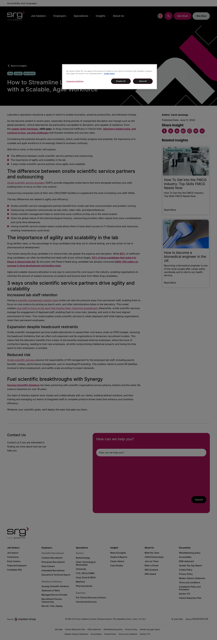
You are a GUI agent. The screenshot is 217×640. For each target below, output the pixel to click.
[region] (109, 76)
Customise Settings (74, 81)
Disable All (120, 81)
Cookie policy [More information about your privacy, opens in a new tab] (109, 74)
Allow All (143, 81)
